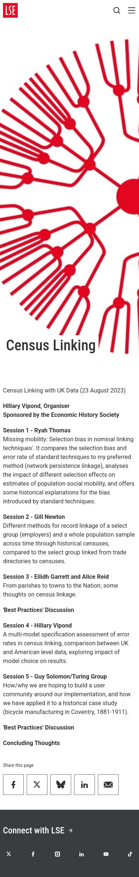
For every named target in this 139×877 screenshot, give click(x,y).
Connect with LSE (38, 830)
